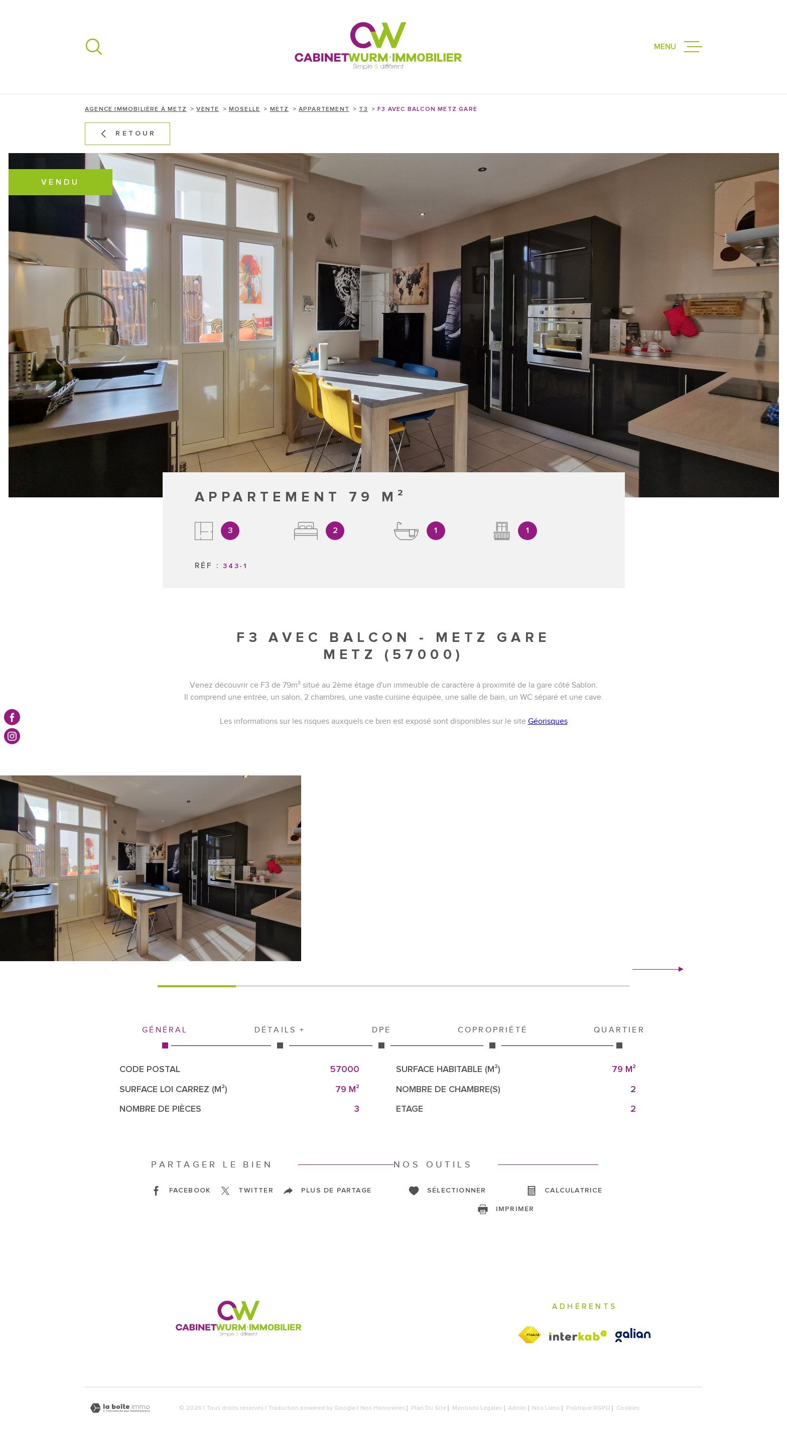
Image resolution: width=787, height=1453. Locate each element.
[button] (677, 969)
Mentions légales (477, 1408)
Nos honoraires (382, 1408)
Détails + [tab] (280, 1036)
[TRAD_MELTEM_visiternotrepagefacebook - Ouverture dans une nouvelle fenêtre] (12, 717)
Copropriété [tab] (493, 1036)
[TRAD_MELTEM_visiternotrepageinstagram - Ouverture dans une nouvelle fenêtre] (12, 736)
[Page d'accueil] (378, 47)
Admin (517, 1408)
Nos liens (546, 1408)
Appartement (324, 109)
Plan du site (428, 1408)
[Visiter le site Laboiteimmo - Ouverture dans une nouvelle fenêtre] (120, 1408)
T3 (363, 109)
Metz (279, 109)
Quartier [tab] (619, 1036)
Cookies (627, 1408)
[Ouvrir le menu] (678, 47)
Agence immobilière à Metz (136, 109)
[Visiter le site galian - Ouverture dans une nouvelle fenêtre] (632, 1335)
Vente (207, 109)
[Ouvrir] (94, 47)
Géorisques (548, 721)
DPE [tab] (382, 1036)
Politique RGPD (588, 1408)
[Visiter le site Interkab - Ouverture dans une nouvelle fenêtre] (578, 1336)
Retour (127, 133)
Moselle (244, 109)
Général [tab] (165, 1036)
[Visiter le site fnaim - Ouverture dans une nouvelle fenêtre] (529, 1335)
